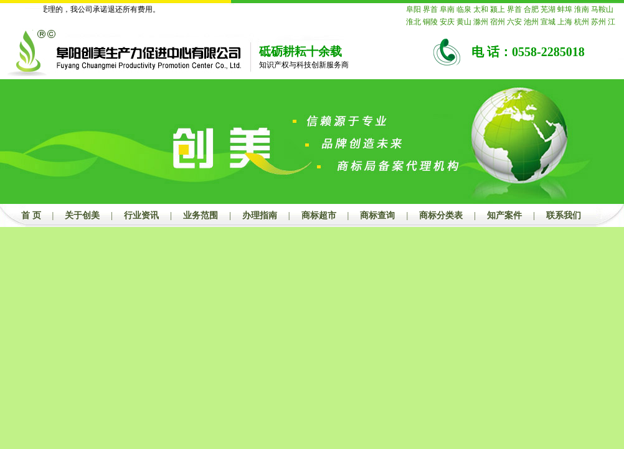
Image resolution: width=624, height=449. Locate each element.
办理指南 (259, 215)
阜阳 (413, 9)
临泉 (463, 9)
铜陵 (430, 21)
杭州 (581, 21)
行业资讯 (141, 215)
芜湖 (548, 9)
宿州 (497, 21)
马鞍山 (602, 9)
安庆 (447, 21)
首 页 (31, 215)
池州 (531, 21)
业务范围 (200, 215)
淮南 (581, 9)
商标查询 (377, 215)
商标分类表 (441, 215)
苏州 (598, 21)
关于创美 (82, 215)
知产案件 (504, 215)
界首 (430, 9)
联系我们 (563, 215)
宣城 (548, 21)
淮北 (413, 21)
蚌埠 (564, 9)
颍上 (497, 9)
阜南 (447, 9)
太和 (480, 9)
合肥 (531, 9)
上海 (564, 21)
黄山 (463, 21)
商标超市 (318, 215)
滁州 (480, 21)
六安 (514, 21)
